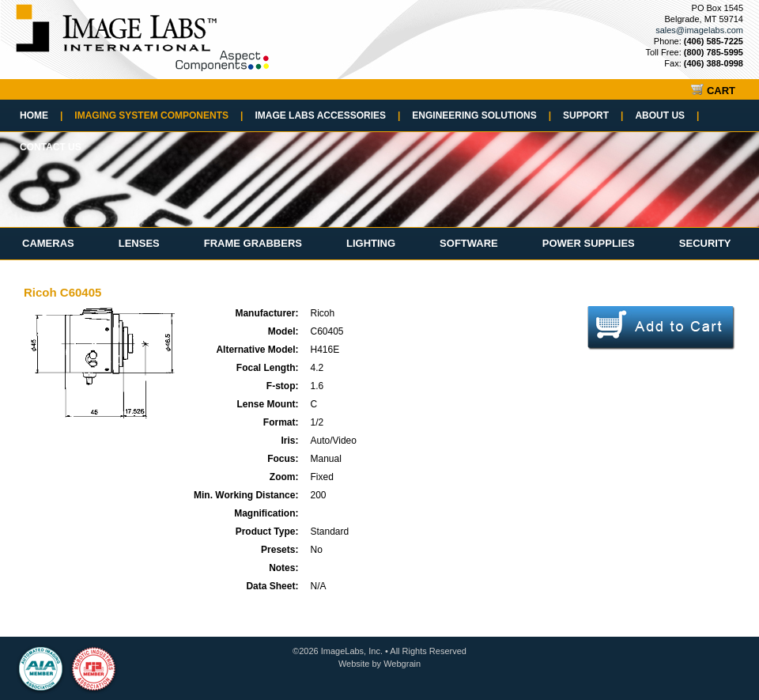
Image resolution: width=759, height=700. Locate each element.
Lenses (139, 243)
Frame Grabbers (253, 243)
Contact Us (50, 147)
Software (469, 243)
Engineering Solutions (481, 115)
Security (705, 243)
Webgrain (402, 663)
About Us (667, 115)
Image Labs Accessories (327, 115)
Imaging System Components (158, 115)
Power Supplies (588, 243)
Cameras (48, 243)
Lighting (370, 243)
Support (593, 115)
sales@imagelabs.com (699, 30)
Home (41, 115)
